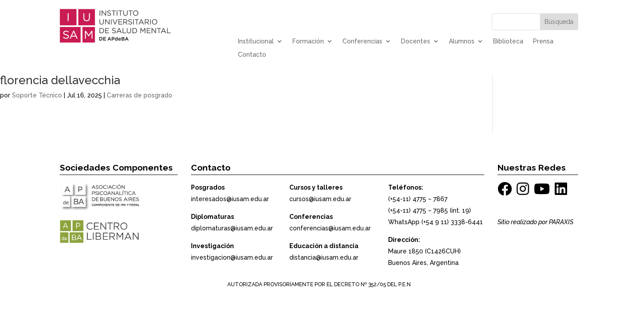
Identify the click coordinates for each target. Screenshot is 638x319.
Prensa (543, 41)
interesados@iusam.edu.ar (230, 198)
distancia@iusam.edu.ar (323, 257)
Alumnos (462, 41)
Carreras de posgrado (139, 95)
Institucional (256, 41)
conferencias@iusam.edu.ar (330, 228)
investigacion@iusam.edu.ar (232, 257)
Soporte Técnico (37, 95)
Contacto (252, 54)
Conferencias (362, 41)
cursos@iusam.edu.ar (320, 198)
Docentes (415, 41)
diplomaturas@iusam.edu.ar (232, 228)
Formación (308, 41)
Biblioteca (508, 41)
